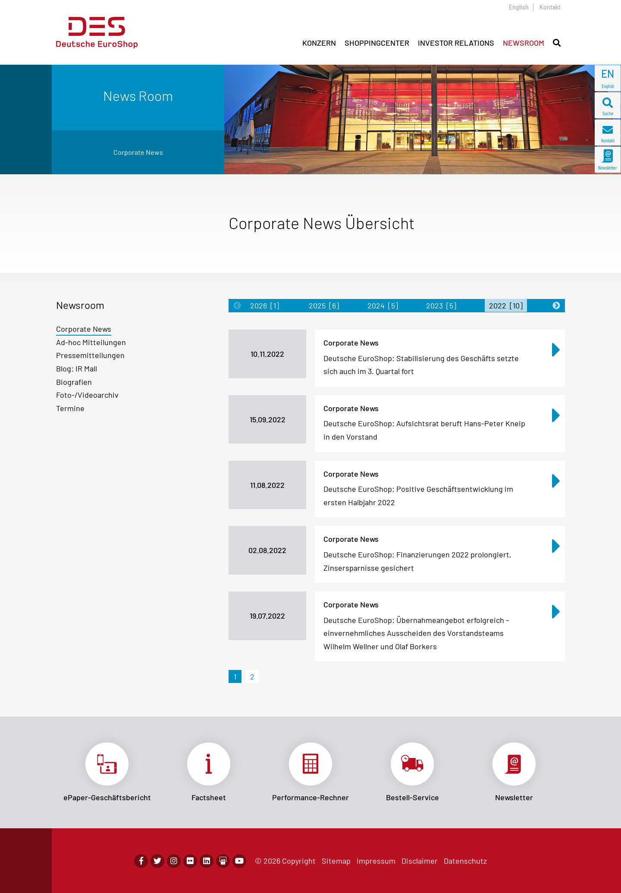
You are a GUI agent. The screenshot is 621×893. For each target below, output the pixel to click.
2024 (382, 305)
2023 (441, 305)
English (519, 7)
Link (107, 772)
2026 (264, 305)
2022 (506, 305)
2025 (324, 305)
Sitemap (336, 860)
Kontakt (550, 7)
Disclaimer (419, 860)
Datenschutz (465, 860)
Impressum (376, 860)
